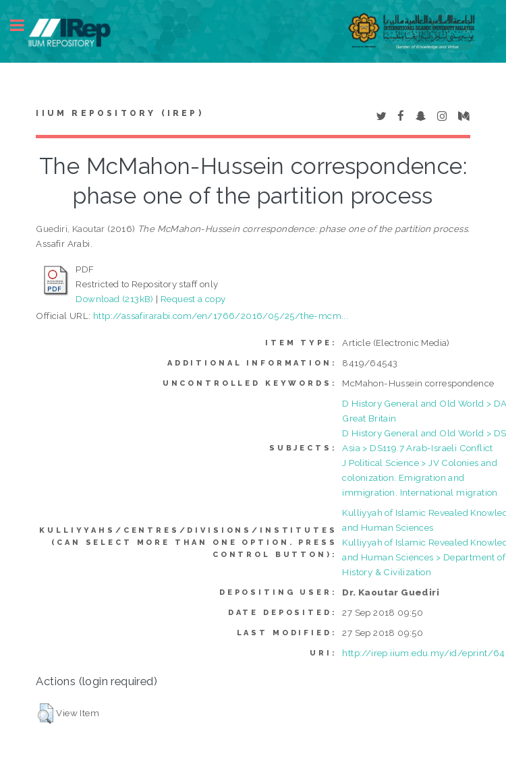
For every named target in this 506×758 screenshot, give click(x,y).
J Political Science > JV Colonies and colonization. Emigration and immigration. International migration (419, 477)
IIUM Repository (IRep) (119, 113)
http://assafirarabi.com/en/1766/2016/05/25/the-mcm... (220, 315)
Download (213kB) (114, 298)
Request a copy (193, 298)
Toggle (24, 25)
